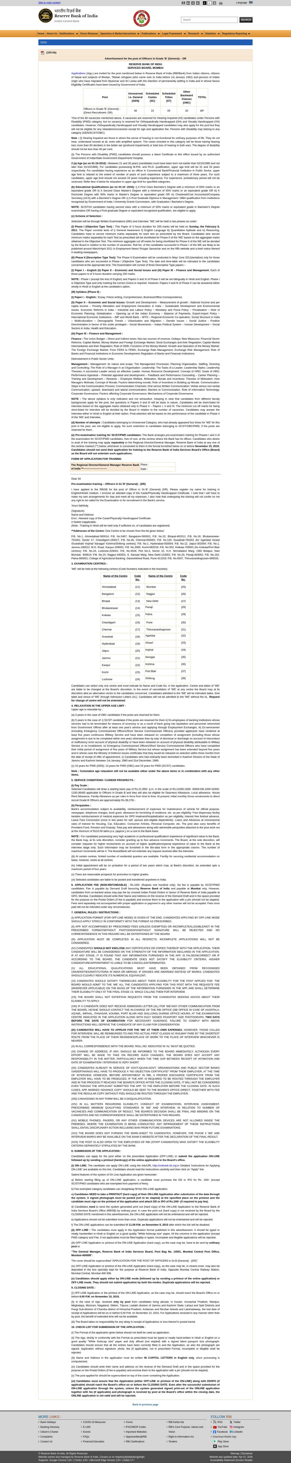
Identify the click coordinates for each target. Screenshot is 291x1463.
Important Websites (136, 1431)
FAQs (86, 1436)
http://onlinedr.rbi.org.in (166, 1165)
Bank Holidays (48, 1422)
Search (246, 19)
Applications (78, 73)
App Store (223, 1446)
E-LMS (87, 1427)
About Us (51, 33)
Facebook (222, 1431)
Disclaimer (247, 1453)
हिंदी (251, 2)
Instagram (238, 1427)
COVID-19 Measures (94, 1422)
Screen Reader (244, 1460)
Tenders (173, 1441)
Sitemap (234, 1453)
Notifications (69, 33)
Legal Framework (174, 33)
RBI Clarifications (135, 1441)
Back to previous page (145, 1404)
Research (195, 33)
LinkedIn (237, 1431)
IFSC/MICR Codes (136, 1427)
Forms (129, 1422)
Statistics (212, 33)
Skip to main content (49, 2)
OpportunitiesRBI (136, 1436)
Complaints (46, 1436)
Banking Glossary (49, 1427)
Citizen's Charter (49, 1431)
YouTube (222, 1427)
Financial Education (93, 1441)
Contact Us (46, 1441)
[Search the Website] (209, 20)
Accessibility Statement (222, 1460)
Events (87, 1431)
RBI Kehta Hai (176, 1422)
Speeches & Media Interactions (119, 33)
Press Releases (89, 33)
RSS (219, 1422)
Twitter (236, 1422)
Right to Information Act (181, 1436)
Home (41, 33)
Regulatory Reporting (236, 33)
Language (241, 2)
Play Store (223, 1441)
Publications (151, 33)
